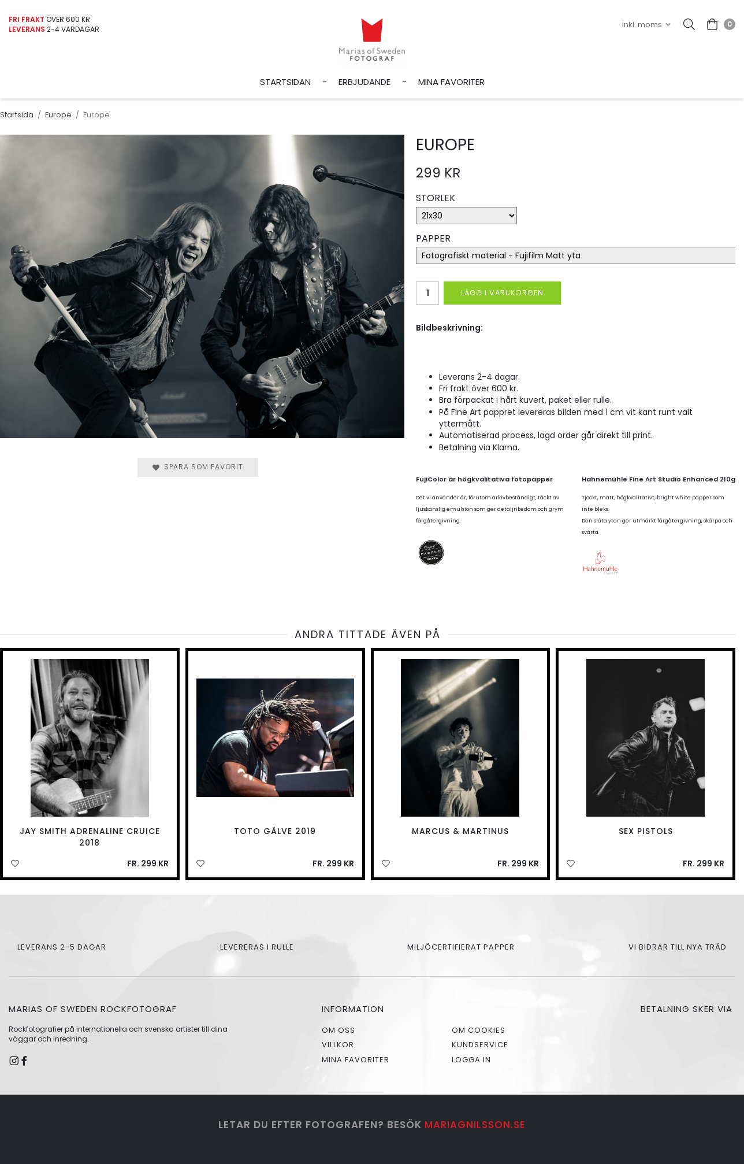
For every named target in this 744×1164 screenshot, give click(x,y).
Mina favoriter (451, 82)
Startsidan (285, 82)
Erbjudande (364, 82)
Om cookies (478, 1030)
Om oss (338, 1030)
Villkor (338, 1044)
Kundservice (480, 1044)
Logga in (471, 1059)
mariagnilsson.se (475, 1125)
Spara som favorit (197, 467)
